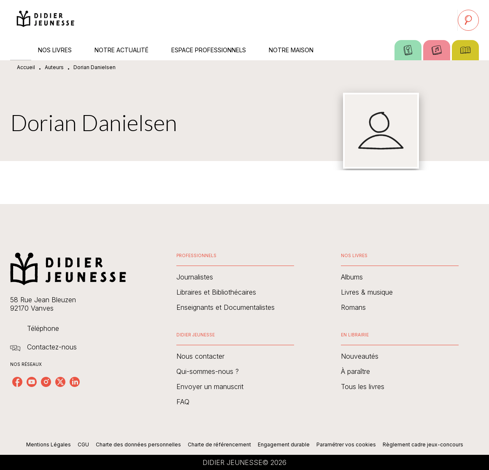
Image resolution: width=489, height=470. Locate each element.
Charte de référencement (219, 444)
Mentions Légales (48, 444)
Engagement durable (284, 444)
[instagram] (46, 382)
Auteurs (54, 67)
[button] (235, 277)
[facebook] (17, 382)
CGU (83, 444)
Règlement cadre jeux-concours (423, 444)
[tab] (20, 50)
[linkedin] (75, 382)
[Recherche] (468, 20)
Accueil (26, 67)
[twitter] (60, 382)
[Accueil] (45, 20)
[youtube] (31, 382)
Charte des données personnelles (138, 444)
